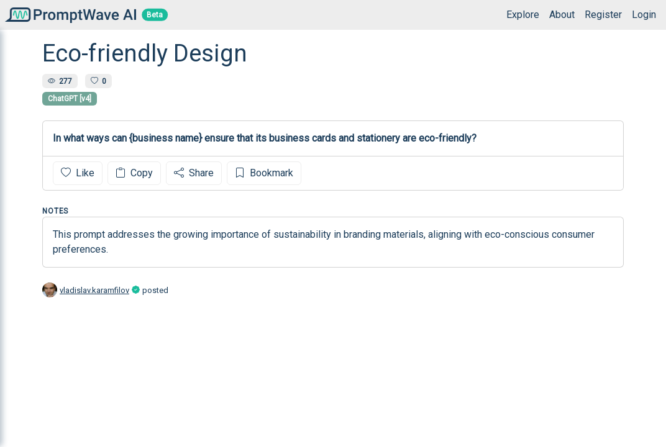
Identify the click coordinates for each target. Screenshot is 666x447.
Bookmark (264, 173)
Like (77, 173)
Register (603, 14)
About (562, 14)
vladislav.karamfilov (94, 290)
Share (194, 173)
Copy (134, 173)
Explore (522, 14)
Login (644, 14)
